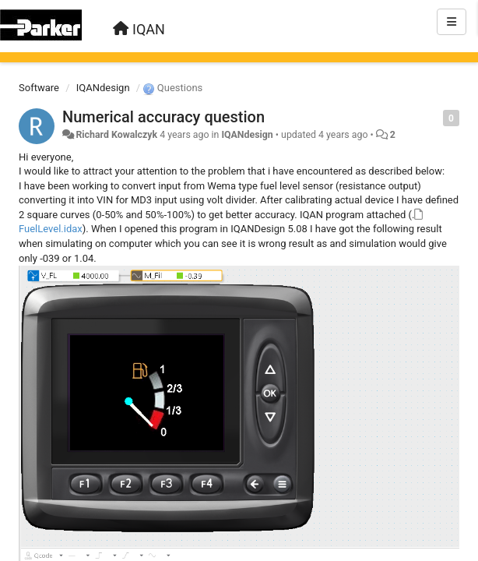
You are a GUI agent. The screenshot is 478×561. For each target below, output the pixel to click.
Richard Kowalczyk (116, 134)
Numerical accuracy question (163, 117)
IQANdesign (103, 88)
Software (39, 88)
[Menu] (451, 22)
